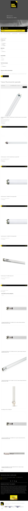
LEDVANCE (3, 43)
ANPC (2, 508)
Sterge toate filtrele (3, 38)
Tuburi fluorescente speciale (23, 33)
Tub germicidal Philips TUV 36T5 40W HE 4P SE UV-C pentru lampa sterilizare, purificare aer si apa (12, 467)
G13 (2, 58)
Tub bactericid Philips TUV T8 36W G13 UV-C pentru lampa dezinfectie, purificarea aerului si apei (13, 438)
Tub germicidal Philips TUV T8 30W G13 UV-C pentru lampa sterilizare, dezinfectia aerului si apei (13, 323)
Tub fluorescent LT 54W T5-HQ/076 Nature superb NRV (10, 156)
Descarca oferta (4, 76)
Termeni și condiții (4, 506)
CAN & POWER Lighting (14, 5)
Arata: (3, 291)
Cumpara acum (14, 127)
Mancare (3, 51)
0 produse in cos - (12, 17)
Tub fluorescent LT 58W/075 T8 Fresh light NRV (8, 196)
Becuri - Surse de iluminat (7, 33)
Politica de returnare (11, 506)
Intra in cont (10, 15)
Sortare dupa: (6, 85)
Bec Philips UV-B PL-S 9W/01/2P (6, 409)
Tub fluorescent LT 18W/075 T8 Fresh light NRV (8, 236)
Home (1, 33)
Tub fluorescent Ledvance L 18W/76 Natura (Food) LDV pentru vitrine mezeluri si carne (14, 117)
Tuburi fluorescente (15, 33)
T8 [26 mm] (3, 66)
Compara (3, 123)
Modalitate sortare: (16, 85)
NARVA (3, 44)
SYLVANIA (3, 45)
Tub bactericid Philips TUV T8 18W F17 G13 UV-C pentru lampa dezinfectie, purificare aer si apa (13, 381)
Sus (2, 470)
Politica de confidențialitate (20, 506)
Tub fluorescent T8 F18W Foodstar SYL (7, 275)
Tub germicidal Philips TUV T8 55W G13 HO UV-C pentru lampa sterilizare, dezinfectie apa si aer (13, 352)
